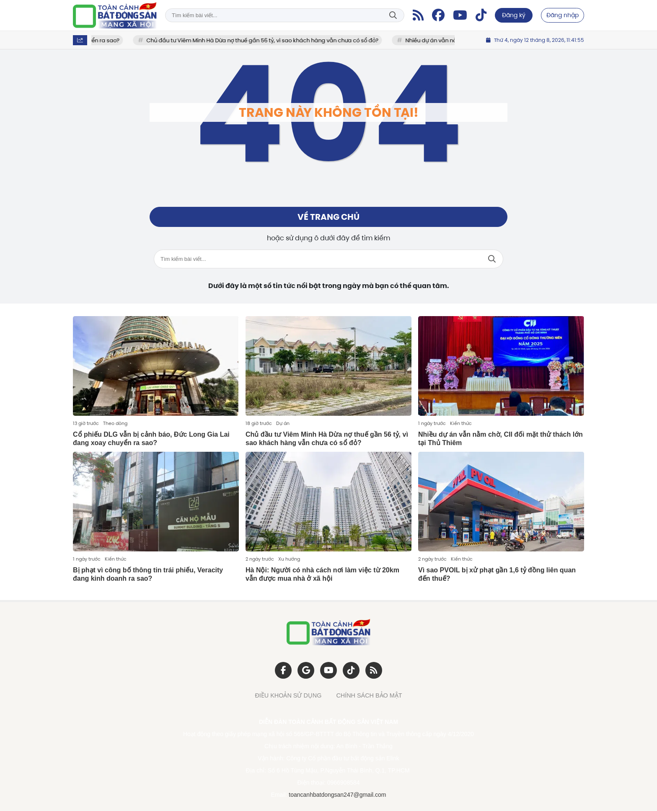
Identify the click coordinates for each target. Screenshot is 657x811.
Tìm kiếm (393, 15)
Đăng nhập (562, 15)
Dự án (283, 423)
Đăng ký (513, 15)
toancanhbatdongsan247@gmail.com (337, 794)
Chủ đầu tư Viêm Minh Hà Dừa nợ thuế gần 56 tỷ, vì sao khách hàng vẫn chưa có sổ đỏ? (268, 40)
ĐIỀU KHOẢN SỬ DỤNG (288, 695)
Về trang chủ (328, 216)
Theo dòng (115, 423)
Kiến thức (461, 423)
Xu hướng (289, 559)
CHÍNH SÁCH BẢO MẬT (369, 695)
